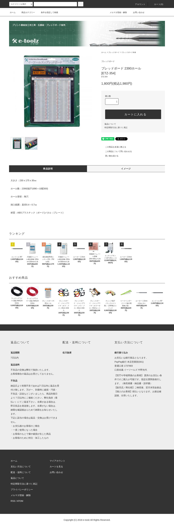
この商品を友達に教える (113, 147)
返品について (110, 124)
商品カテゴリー (26, 12)
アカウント (138, 4)
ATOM (20, 501)
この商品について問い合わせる (116, 151)
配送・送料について (21, 472)
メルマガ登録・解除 (116, 12)
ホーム (13, 12)
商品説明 (48, 168)
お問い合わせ (136, 12)
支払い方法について (21, 466)
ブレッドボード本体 (129, 52)
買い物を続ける (109, 156)
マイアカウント (57, 461)
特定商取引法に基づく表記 (115, 127)
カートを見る (56, 466)
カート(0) (156, 4)
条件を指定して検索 (47, 12)
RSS (13, 501)
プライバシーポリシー (22, 489)
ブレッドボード (113, 52)
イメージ (126, 168)
